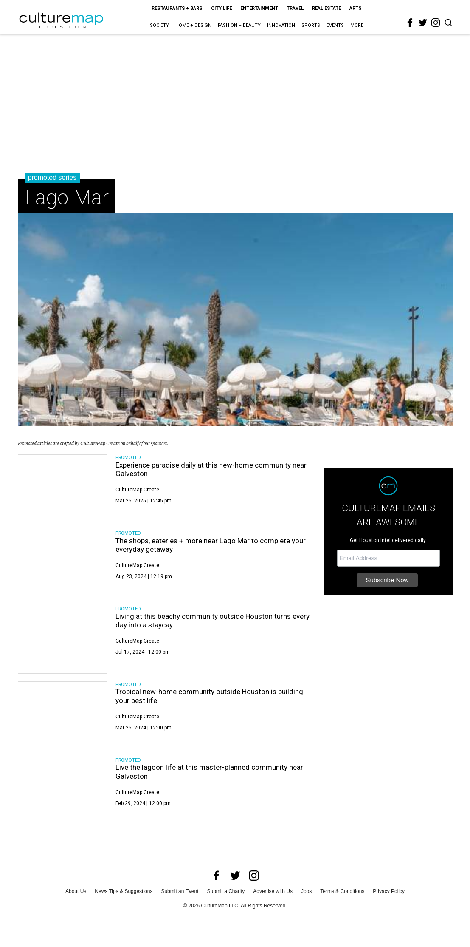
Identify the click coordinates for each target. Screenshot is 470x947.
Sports (310, 25)
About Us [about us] (75, 891)
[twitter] (423, 22)
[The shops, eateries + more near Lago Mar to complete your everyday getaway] (62, 564)
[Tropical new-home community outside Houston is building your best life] (62, 715)
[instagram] (435, 22)
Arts (355, 8)
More (356, 25)
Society (159, 25)
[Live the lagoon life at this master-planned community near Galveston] (62, 791)
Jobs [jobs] (306, 891)
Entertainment (259, 8)
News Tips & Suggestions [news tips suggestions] (123, 891)
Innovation (281, 25)
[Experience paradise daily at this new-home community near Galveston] (62, 488)
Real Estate (326, 8)
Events (335, 25)
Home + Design (193, 25)
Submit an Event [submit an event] (179, 891)
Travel (295, 8)
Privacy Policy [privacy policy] (389, 891)
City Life (221, 8)
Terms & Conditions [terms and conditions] (342, 891)
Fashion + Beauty (239, 25)
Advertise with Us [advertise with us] (273, 891)
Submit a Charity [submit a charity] (226, 891)
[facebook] (410, 23)
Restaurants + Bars (177, 8)
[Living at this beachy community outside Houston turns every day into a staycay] (62, 640)
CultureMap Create (137, 490)
